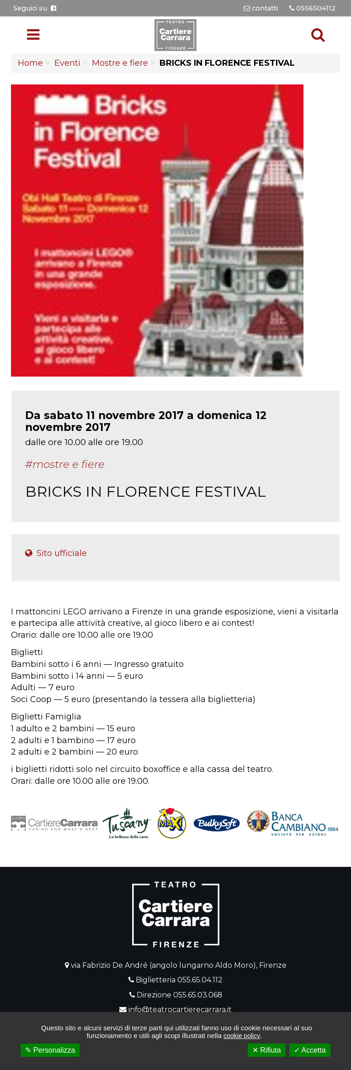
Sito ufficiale (56, 553)
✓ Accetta (310, 1050)
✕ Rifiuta (266, 1050)
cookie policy (241, 1035)
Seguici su (34, 8)
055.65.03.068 (197, 995)
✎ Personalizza (50, 1050)
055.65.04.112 (200, 980)
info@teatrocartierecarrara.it (180, 1009)
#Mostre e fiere (65, 464)
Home (30, 63)
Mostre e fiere (120, 63)
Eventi (67, 63)
